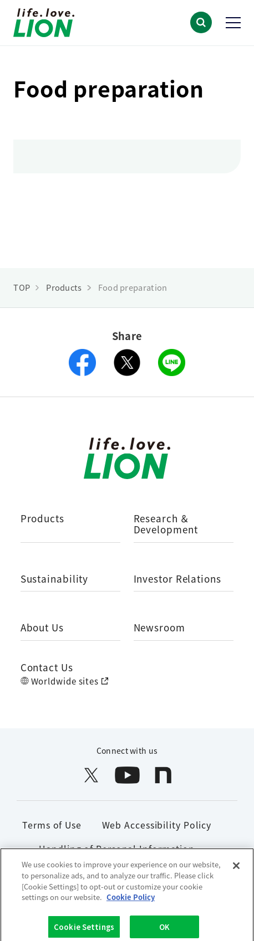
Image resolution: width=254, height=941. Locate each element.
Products (42, 519)
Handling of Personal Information (117, 848)
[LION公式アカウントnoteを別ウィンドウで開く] (163, 775)
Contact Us (47, 667)
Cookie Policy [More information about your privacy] (130, 899)
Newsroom (159, 628)
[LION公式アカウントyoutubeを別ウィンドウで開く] (127, 775)
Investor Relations (177, 579)
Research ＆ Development (166, 525)
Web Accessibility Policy (157, 825)
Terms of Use (52, 825)
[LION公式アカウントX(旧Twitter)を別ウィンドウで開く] (91, 775)
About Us (42, 628)
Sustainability (55, 579)
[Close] (236, 869)
